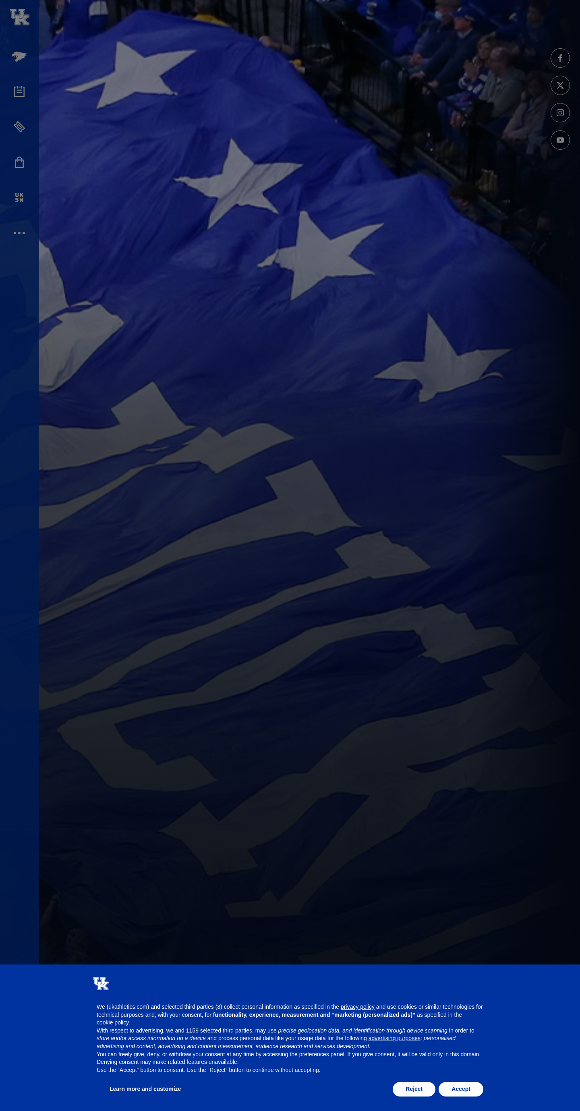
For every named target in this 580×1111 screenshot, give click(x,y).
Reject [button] (414, 1089)
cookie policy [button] (113, 1022)
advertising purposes (394, 1038)
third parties (237, 1030)
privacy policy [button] (358, 1007)
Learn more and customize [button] (145, 1089)
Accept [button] (461, 1089)
